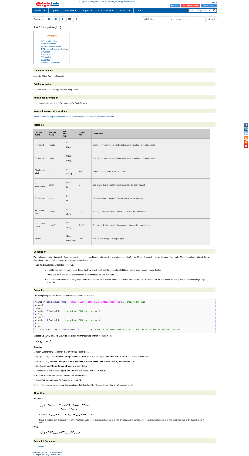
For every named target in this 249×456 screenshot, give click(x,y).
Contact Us (142, 10)
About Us (124, 10)
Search (211, 19)
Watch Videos (209, 6)
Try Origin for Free (190, 6)
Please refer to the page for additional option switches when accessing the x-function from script (74, 117)
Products (40, 10)
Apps (55, 10)
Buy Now (174, 6)
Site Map (35, 455)
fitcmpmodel (39, 447)
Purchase (70, 10)
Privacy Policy (44, 455)
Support (87, 10)
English (38, 19)
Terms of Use (55, 455)
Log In (214, 2)
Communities (105, 10)
